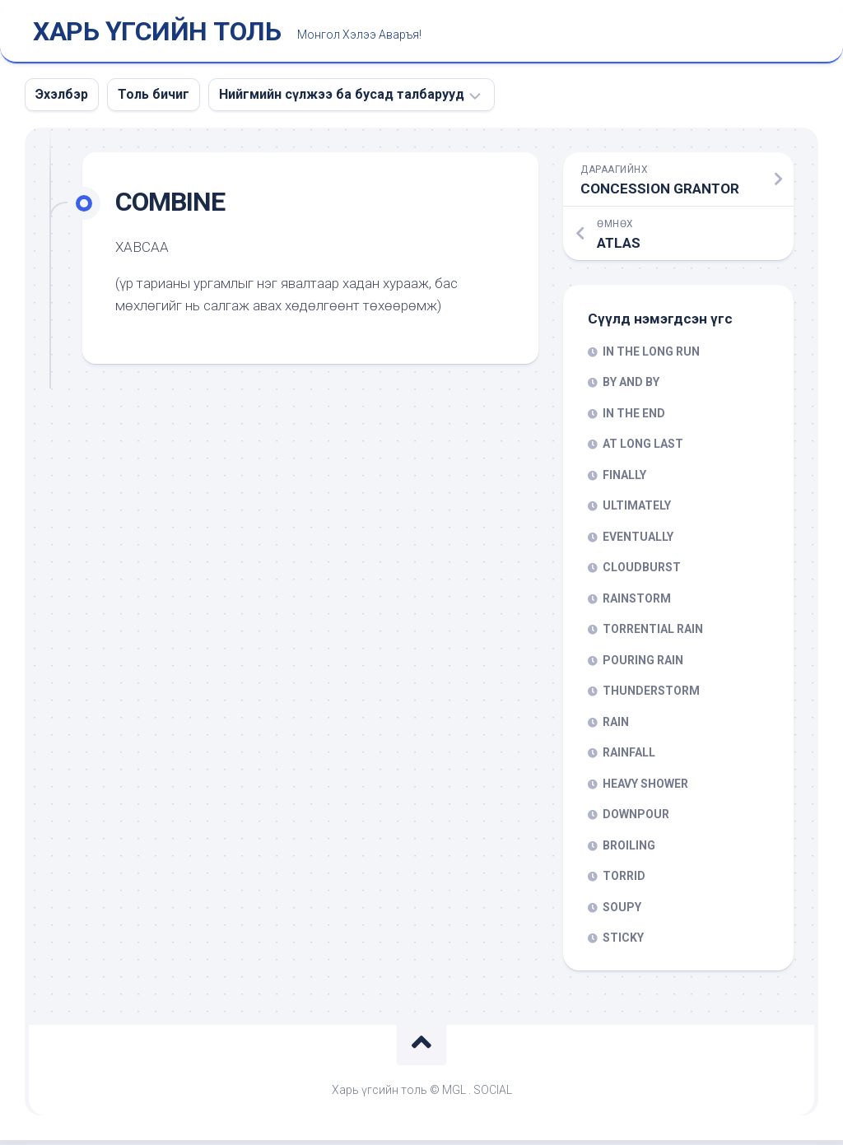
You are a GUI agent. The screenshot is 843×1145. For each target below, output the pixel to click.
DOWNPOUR (636, 819)
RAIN (616, 726)
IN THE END (634, 418)
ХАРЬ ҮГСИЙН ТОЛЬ (157, 33)
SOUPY (622, 912)
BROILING (629, 850)
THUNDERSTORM (651, 695)
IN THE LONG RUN (651, 356)
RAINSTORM (637, 603)
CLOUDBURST (642, 572)
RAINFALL (629, 757)
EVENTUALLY (638, 541)
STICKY (623, 942)
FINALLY (624, 479)
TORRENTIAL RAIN (653, 633)
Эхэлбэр (61, 99)
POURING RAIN (643, 665)
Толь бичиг (153, 99)
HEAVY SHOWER (645, 788)
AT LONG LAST (643, 448)
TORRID (624, 880)
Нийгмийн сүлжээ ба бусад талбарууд (341, 99)
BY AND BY (631, 386)
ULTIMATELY (637, 510)
